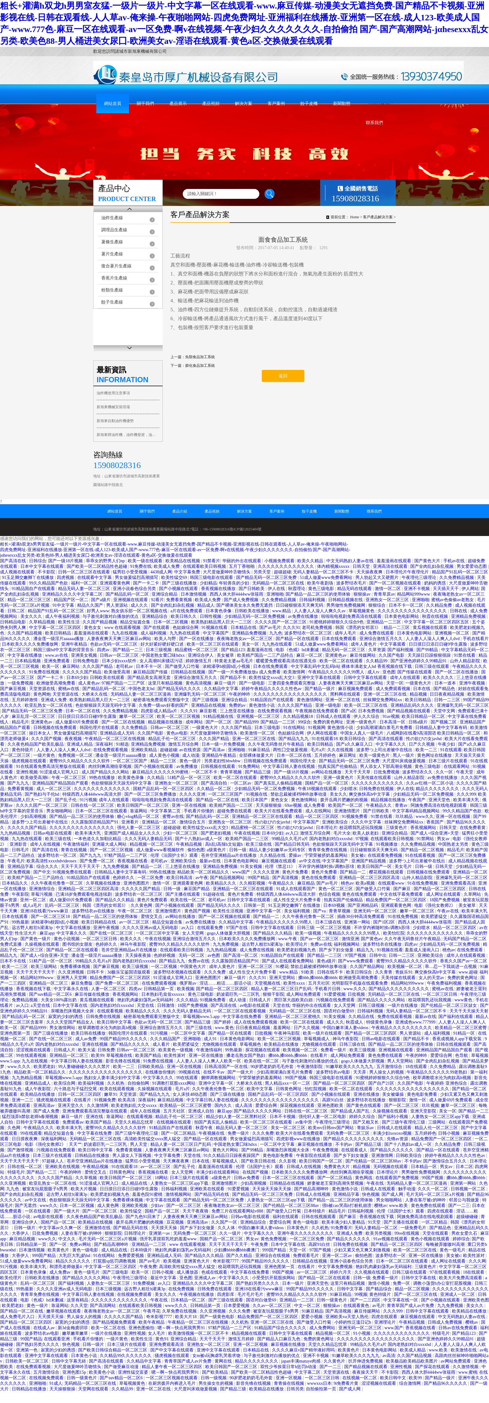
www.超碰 (468, 972)
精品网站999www (414, 594)
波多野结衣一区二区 (58, 855)
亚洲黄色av (336, 655)
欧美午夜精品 (152, 1322)
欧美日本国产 (255, 800)
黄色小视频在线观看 (431, 1239)
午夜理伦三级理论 (419, 577)
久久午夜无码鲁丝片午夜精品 (276, 744)
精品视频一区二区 (333, 1333)
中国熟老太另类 (454, 844)
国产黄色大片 (427, 561)
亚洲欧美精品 (144, 750)
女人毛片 (157, 1333)
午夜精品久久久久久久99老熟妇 (437, 1072)
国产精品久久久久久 (131, 1044)
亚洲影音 (19, 844)
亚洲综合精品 (165, 594)
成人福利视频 (154, 633)
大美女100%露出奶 (59, 1000)
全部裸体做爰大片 (257, 755)
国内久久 (224, 1105)
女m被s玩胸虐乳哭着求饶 (217, 1355)
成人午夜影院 (38, 1089)
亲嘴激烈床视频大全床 (73, 1011)
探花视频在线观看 (263, 1050)
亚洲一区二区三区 (256, 966)
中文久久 (67, 1239)
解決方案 (243, 103)
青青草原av (384, 594)
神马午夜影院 (133, 944)
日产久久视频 (422, 744)
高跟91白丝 (333, 1100)
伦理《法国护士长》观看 (174, 855)
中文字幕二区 (308, 1372)
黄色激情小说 (262, 705)
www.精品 (282, 611)
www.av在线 (57, 655)
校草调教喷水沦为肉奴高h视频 (108, 1027)
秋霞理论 (297, 588)
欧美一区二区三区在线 (366, 705)
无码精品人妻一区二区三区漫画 (141, 694)
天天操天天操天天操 (272, 1189)
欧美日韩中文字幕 (115, 1022)
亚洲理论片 (385, 1322)
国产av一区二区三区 (320, 938)
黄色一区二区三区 (336, 888)
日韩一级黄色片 (332, 1300)
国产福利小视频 (393, 1116)
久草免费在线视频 (180, 1311)
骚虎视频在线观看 (30, 761)
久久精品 (156, 777)
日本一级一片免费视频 (224, 744)
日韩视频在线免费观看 (55, 727)
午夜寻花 (151, 1311)
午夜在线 (375, 1183)
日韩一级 (238, 850)
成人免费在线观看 (377, 633)
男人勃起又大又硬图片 (377, 577)
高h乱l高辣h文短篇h (224, 844)
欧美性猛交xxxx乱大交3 (272, 677)
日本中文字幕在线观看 (42, 566)
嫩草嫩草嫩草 (75, 1333)
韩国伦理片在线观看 (100, 727)
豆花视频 (175, 1222)
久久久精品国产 (166, 1039)
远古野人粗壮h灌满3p (33, 927)
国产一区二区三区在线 (416, 1294)
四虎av (104, 649)
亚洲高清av (44, 1105)
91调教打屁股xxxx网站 (174, 1083)
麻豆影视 (208, 711)
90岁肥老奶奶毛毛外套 (272, 1066)
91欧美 (308, 972)
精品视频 (419, 694)
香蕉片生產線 (114, 278)
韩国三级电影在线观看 (212, 577)
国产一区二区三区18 (51, 916)
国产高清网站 (103, 1305)
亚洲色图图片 (137, 883)
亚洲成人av (205, 1277)
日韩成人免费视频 (445, 1322)
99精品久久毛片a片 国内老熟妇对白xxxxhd (312, 838)
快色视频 (370, 1194)
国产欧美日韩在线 (259, 1161)
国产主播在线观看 (183, 894)
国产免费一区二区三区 (117, 983)
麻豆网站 (71, 666)
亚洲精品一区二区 (160, 822)
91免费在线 (141, 566)
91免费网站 (249, 766)
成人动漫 (190, 755)
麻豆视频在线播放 (315, 1144)
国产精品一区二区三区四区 (440, 888)
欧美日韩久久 (184, 616)
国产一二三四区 (366, 1300)
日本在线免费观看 (339, 638)
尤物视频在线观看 (220, 1044)
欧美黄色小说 (102, 1372)
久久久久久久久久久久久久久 (286, 566)
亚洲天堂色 (439, 800)
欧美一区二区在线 (109, 1328)
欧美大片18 (186, 1316)
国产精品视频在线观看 (409, 711)
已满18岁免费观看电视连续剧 (84, 894)
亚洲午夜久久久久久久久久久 (306, 1233)
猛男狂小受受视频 (130, 572)
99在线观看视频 (32, 1055)
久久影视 (288, 1161)
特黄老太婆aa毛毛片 (234, 661)
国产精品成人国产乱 (351, 1111)
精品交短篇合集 (136, 622)
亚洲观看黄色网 (115, 583)
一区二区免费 (151, 877)
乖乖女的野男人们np (106, 561)
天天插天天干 (446, 588)
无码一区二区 (192, 955)
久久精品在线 (273, 855)
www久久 (425, 816)
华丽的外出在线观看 (242, 561)
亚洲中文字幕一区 (264, 911)
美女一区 (251, 644)
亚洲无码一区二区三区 (375, 911)
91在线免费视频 (423, 883)
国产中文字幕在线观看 (172, 1350)
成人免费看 (314, 805)
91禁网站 (426, 838)
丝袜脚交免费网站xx (383, 699)
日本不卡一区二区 (406, 605)
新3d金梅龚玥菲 (73, 1328)
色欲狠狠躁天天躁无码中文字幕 (106, 705)
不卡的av (344, 1144)
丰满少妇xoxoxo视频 (393, 1133)
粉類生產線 (112, 290)
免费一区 (402, 1283)
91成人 (55, 1383)
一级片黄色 (44, 755)
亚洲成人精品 (80, 744)
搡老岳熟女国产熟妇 (246, 1055)
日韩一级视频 (214, 1378)
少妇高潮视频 (34, 816)
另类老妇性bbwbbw (223, 761)
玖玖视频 (430, 1105)
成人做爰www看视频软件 (161, 850)
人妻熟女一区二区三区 (109, 1283)
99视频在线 (189, 1072)
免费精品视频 (25, 1000)
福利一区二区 (84, 583)
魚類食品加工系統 (200, 357)
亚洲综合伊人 (201, 655)
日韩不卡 (96, 972)
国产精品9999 (34, 1027)
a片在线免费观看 (187, 611)
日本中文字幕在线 (71, 1005)
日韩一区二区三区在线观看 (84, 572)
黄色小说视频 (67, 938)
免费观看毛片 (306, 1255)
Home (354, 217)
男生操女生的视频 (216, 1383)
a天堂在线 (41, 1005)
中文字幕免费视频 (336, 1266)
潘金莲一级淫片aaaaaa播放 (59, 638)
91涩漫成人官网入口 (60, 772)
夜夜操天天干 (365, 1372)
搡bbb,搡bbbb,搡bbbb (317, 977)
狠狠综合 (377, 605)
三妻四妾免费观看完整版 (292, 683)
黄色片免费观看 (153, 900)
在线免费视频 (181, 1289)
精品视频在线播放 (166, 722)
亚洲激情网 (382, 1155)
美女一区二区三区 (289, 1127)
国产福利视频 (401, 649)
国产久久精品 (239, 1255)
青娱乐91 (403, 972)
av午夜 (201, 877)
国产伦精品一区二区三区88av (374, 1161)
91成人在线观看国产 (296, 888)
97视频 (361, 838)
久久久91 (291, 627)
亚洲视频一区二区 (452, 633)
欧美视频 (185, 988)
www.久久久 (354, 988)
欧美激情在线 (464, 1350)
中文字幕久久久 (391, 744)
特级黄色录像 (379, 1022)
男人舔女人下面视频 (132, 1155)
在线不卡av (214, 1072)
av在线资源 (190, 750)
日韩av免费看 (247, 1177)
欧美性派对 (175, 1055)
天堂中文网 (444, 711)
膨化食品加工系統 (200, 365)
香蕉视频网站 (423, 827)
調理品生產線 (114, 230)
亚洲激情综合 (42, 888)
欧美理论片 (297, 944)
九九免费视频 (116, 866)
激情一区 (162, 883)
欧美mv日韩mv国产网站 (331, 1127)
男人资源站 (117, 605)
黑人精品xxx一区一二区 (288, 1083)
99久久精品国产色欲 (49, 583)
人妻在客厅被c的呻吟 (426, 1200)
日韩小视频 (449, 1133)
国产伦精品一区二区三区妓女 (449, 1005)
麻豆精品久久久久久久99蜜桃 (161, 772)
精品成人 (206, 605)
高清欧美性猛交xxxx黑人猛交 (153, 1139)
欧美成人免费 (167, 566)
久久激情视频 (466, 1366)
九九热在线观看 (185, 633)
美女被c (358, 855)
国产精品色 (444, 688)
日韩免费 (106, 1050)
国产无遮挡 (26, 1205)
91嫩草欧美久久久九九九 (350, 1066)
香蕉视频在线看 (133, 861)
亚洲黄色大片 (197, 1261)
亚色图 (388, 672)
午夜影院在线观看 (314, 1155)
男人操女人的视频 (387, 1072)
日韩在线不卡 (330, 972)
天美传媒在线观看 (374, 777)
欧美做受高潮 (117, 672)
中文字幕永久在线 (72, 988)
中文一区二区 (307, 1305)
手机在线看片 (476, 638)
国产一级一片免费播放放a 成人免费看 (245, 672)
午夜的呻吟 (240, 694)
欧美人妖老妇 (366, 833)
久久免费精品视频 (457, 577)
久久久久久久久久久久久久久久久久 (413, 611)
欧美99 (97, 1055)
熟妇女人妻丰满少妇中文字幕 (112, 1077)
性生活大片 (26, 933)
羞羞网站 (282, 1027)
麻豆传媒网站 (363, 655)
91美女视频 (251, 866)
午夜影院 (20, 894)
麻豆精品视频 (171, 1100)
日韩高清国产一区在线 (226, 1066)
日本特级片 (315, 1211)
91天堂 (375, 1222)
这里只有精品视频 (166, 683)
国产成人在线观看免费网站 (288, 961)
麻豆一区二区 (310, 655)
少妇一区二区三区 (181, 833)
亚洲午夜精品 (74, 644)
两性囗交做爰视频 (291, 750)
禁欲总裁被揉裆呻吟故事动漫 (299, 794)
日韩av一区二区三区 (120, 655)
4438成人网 (161, 572)
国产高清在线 (13, 561)
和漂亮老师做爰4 (66, 1266)
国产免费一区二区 (97, 861)
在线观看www (392, 883)
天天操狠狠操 (269, 805)
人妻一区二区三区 (109, 988)
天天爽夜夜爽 (176, 1161)
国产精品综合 (379, 1289)
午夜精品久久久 (39, 1127)
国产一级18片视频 (66, 561)
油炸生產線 (112, 218)
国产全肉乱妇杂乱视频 (432, 566)
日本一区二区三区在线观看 (101, 811)
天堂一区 (394, 683)
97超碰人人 (53, 1161)
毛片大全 (342, 833)
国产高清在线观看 (386, 738)
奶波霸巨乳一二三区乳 (238, 994)
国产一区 (58, 1244)
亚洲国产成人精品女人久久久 (132, 833)
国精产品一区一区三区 (327, 783)
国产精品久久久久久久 (392, 1150)
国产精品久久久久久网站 (381, 1000)
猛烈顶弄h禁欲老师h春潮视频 (30, 1116)
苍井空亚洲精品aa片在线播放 (229, 855)
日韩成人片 (260, 1000)
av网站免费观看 (456, 1361)
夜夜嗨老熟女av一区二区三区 (245, 638)
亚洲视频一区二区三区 (258, 716)
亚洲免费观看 (57, 661)
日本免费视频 (371, 711)
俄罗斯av (188, 983)
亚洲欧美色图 (476, 1300)
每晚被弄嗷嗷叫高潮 (446, 1244)
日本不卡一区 (149, 666)
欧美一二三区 (15, 966)
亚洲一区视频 (289, 1378)
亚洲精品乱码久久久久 (413, 705)
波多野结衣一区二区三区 (308, 633)
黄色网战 (364, 1177)
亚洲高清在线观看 (391, 566)
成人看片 (162, 1044)
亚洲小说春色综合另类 (135, 588)
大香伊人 (21, 1233)
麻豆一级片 (225, 683)
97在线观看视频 (445, 1272)
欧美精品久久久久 (143, 1011)
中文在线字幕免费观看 (402, 894)
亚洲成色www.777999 (416, 1022)
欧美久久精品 (310, 561)
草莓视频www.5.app (202, 1016)
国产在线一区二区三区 (112, 933)
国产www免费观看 (356, 961)
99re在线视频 (407, 1233)
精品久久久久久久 (73, 1261)
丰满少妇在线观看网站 (218, 1172)
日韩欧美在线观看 (108, 677)
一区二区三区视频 (334, 927)
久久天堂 (79, 1305)
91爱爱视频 (334, 994)
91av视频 (390, 716)
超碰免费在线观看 (235, 811)
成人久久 (140, 605)
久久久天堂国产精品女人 (70, 1022)
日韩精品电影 (13, 622)
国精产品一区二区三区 (222, 1239)
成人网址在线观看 (444, 894)
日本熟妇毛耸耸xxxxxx (163, 994)
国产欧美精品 (215, 1372)
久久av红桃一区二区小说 (430, 783)
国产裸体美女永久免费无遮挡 (245, 605)
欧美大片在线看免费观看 (279, 811)
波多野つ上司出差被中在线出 (385, 750)
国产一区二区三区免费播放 (151, 794)
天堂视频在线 (268, 983)
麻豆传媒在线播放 (93, 994)
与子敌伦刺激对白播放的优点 (111, 616)
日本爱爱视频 (237, 1305)
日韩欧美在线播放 (252, 611)
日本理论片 (326, 827)
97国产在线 (237, 927)
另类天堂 (262, 572)
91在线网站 (294, 727)
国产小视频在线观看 (179, 588)
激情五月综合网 (184, 744)
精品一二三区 (397, 627)
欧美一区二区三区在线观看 (213, 644)
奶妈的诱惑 (435, 583)
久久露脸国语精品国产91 (95, 822)
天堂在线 (146, 1005)
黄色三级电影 (321, 588)
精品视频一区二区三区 (152, 844)
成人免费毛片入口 (18, 1316)
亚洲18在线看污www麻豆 (45, 911)
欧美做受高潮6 (35, 777)
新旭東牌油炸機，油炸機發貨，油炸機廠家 (128, 435)
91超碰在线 (214, 894)
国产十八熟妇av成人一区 (199, 838)
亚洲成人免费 (54, 699)
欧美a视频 (366, 883)
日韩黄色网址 (289, 1089)
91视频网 (316, 727)
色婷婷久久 (124, 877)
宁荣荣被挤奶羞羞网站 (326, 855)
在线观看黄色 (356, 1305)
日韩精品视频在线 (346, 599)
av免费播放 (187, 766)
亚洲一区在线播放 (206, 1055)
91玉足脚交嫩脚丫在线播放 (28, 577)
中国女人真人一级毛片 (362, 733)
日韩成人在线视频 (304, 1166)
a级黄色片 (217, 850)
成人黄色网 (108, 1205)
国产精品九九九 (294, 738)
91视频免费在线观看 (72, 872)
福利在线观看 (286, 1216)
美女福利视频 (297, 911)
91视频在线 (257, 794)
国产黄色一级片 (36, 938)
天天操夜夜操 (138, 955)
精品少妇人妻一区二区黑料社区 (237, 1116)
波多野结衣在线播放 (383, 944)
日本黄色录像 (219, 611)
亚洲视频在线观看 (131, 599)
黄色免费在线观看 (386, 1055)
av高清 (388, 1355)
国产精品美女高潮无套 (149, 677)
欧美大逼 (86, 1050)
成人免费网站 (322, 1328)
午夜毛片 (16, 861)
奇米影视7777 (226, 1261)
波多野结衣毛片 (352, 583)
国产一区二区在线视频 (124, 722)
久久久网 (477, 1261)
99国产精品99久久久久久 (124, 1039)
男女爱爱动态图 (472, 566)
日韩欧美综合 (409, 1155)
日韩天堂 (362, 566)
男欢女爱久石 (465, 1233)
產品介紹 (179, 511)
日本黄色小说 (84, 1355)
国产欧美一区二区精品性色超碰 (97, 566)
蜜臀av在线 (173, 816)
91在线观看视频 (421, 855)
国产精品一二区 (147, 866)
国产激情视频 (21, 1150)
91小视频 (362, 1333)
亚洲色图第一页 (15, 1033)
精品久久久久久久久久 (438, 788)
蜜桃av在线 (69, 688)
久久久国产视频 (47, 738)
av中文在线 (309, 861)
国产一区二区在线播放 (457, 672)
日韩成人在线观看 (334, 716)
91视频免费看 (355, 816)
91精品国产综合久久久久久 (280, 1328)
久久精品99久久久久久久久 (126, 1355)
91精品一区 (464, 1033)
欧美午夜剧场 (320, 583)
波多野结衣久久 (418, 772)
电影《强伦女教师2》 (435, 905)
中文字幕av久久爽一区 (61, 1227)
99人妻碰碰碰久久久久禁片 (84, 1066)
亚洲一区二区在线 (343, 699)
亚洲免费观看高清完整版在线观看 (95, 1111)
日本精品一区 (424, 1166)
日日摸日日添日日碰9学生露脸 (438, 644)
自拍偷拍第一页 (321, 1389)
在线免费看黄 (473, 827)
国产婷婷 (223, 1022)
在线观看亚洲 (57, 1339)
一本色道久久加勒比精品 (98, 838)
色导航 (462, 1055)
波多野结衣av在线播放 (94, 911)
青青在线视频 (74, 850)
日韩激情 (166, 1005)
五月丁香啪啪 (242, 566)
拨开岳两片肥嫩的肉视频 (344, 800)
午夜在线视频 (247, 833)
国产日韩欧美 (252, 588)
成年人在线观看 (405, 677)
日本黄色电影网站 (402, 616)
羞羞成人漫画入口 (423, 950)
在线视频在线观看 (174, 1122)
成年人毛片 (346, 633)
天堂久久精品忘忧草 (135, 1122)
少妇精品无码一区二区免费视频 (255, 616)
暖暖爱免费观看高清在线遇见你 (287, 661)
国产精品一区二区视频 (423, 850)
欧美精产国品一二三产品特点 (266, 655)
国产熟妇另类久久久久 (258, 1283)
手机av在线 (454, 561)
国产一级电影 (252, 683)
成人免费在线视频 (257, 950)
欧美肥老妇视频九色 (297, 950)
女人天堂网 (193, 933)
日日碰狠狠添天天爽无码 (300, 605)
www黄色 (464, 1000)
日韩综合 (37, 561)
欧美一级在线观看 (146, 561)
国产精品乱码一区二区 (128, 594)
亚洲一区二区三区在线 (385, 694)
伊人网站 (470, 588)
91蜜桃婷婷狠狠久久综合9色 (337, 622)
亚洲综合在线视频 (273, 1255)
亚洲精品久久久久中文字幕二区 (73, 594)
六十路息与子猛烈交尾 (76, 1089)
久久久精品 (187, 1000)
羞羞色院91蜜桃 (148, 1194)
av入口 (292, 833)
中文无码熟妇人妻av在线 (350, 561)
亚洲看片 (130, 822)
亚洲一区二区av (337, 1255)
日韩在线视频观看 (454, 1044)
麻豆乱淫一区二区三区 (34, 716)
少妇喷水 (348, 788)
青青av (402, 805)
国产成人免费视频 (242, 599)
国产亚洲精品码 (363, 905)
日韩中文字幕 (350, 1289)
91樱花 (282, 966)
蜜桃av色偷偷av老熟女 (453, 599)
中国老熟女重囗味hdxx (163, 655)
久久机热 (116, 1083)
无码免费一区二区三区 (348, 1133)
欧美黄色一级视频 (176, 1050)
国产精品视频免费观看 (115, 1322)
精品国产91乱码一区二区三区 (460, 572)
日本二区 (464, 1166)
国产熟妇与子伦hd (43, 794)
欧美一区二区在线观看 (342, 661)
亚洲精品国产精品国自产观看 (61, 783)
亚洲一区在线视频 (189, 805)
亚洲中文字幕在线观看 (319, 677)
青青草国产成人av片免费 (411, 1305)
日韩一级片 (25, 1227)
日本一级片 (293, 1283)
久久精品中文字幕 (222, 688)
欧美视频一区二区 (405, 966)
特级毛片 (16, 1172)
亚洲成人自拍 (201, 1111)
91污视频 (88, 800)
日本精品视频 (28, 661)
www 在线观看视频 (122, 627)
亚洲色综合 (456, 1083)
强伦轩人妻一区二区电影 (323, 1116)
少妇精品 (208, 583)
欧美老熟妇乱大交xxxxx (134, 1105)
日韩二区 (16, 611)
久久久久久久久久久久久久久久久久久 (290, 694)
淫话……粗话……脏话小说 (226, 983)
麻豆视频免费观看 (356, 688)
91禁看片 (211, 561)
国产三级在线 (199, 1027)
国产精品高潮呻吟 (312, 1189)
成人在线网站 (318, 811)
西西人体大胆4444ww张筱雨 (237, 594)
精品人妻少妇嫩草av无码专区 (277, 850)
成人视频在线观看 (18, 572)
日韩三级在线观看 (432, 666)
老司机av (125, 666)
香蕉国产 (435, 822)
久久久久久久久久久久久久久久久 (82, 827)
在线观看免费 (210, 927)
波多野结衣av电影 (333, 1072)
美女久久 (338, 794)
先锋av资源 (398, 1139)
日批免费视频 (387, 772)
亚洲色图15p (74, 1372)
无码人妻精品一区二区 (376, 1227)
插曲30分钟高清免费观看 (361, 916)
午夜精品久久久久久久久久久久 (402, 1027)
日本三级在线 (328, 922)
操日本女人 (40, 733)
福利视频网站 (347, 944)
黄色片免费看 (295, 872)
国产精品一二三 (128, 649)
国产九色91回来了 (143, 1216)
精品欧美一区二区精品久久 (203, 872)
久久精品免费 (439, 605)
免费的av (238, 705)
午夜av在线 (448, 911)
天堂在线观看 (435, 1233)
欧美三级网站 (44, 966)
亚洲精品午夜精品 (219, 755)
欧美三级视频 (135, 966)
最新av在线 (210, 861)
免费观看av (73, 1122)
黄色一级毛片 (453, 1250)
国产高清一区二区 (241, 955)
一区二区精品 (435, 1222)
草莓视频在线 (119, 1055)
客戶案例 (276, 103)
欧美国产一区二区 (346, 805)
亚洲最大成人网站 (110, 844)
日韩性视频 (211, 616)
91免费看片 (341, 1227)
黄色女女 (93, 627)
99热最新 (20, 922)
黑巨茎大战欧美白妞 (294, 1000)
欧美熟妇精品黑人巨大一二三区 (222, 622)
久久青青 (384, 972)
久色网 (14, 1127)
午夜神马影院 (287, 1033)
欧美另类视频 (379, 1233)
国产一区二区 (219, 722)
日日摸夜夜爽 (25, 1139)
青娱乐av (366, 1127)
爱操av (296, 855)
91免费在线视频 (45, 672)
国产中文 (42, 872)
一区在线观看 (38, 1211)
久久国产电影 (392, 655)
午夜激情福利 (76, 844)
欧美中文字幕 (260, 1089)
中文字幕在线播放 (25, 655)
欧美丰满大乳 (466, 800)
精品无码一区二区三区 (344, 649)
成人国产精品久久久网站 (106, 772)
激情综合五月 (193, 822)
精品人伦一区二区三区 (437, 1127)
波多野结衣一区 (391, 1255)
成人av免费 (86, 1039)
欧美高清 (127, 1100)
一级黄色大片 (419, 683)
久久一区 (445, 772)
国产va (320, 911)
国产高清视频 (285, 877)
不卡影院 (47, 572)
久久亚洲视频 (71, 972)
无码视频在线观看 (391, 1166)
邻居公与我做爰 (464, 1200)
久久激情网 (98, 1105)
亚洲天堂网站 (282, 977)
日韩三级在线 (352, 1044)
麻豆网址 (348, 755)
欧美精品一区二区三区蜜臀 (461, 1027)
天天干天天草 (358, 772)
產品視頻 (210, 103)
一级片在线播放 (403, 1005)
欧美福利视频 (91, 1083)
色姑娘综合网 (186, 627)
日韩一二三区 (447, 699)
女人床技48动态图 (190, 1094)
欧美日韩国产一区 (375, 866)
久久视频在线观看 (372, 1272)
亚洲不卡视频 (417, 588)
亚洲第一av (160, 1233)
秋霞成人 (355, 1022)
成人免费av (60, 1272)
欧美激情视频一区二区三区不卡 (199, 1333)
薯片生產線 (112, 254)
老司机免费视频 (317, 627)
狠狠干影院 (273, 994)
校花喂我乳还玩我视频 (361, 827)
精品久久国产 (90, 605)
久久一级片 (230, 1233)
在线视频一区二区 (360, 1378)
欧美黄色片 (59, 1250)
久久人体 (227, 1227)
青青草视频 (231, 772)
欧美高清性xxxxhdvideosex (52, 861)
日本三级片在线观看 (448, 761)
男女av (444, 838)
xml (383, 545)
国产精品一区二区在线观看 (72, 950)
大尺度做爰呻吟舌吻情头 (227, 572)
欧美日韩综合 (353, 738)
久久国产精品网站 (368, 966)
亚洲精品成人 (38, 1083)
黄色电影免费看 (422, 1094)
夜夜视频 (74, 738)
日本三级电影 (268, 727)
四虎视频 (66, 577)
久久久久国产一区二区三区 (281, 622)
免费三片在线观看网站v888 (238, 1211)
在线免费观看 (470, 950)
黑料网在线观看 (346, 694)
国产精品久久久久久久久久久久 (399, 988)
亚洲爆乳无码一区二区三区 (200, 694)
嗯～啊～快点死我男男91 (181, 1328)
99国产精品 (259, 877)
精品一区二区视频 (413, 1289)
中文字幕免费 (187, 572)
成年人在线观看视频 (466, 955)
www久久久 (176, 1305)
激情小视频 (379, 1283)
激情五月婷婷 (241, 1339)
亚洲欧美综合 (335, 822)
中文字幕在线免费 (95, 1133)
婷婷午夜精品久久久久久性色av (272, 688)
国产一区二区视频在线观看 (395, 583)
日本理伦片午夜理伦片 (408, 572)
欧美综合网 (65, 1083)
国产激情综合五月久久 (445, 1161)
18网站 (161, 1177)
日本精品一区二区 (189, 1300)
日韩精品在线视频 (189, 672)
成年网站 (195, 722)
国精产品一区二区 (163, 1211)
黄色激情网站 (310, 699)
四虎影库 (226, 1294)
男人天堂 (139, 1144)
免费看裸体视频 (75, 966)
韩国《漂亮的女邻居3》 (358, 627)
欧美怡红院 (394, 933)
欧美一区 (51, 666)
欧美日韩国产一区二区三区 (143, 805)
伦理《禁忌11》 (280, 866)
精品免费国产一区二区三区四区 (397, 900)
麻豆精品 (306, 883)
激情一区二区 (388, 588)
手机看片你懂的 (199, 811)
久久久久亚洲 (193, 794)
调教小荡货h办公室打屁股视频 (443, 1283)
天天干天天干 (213, 1339)
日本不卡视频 (283, 1116)
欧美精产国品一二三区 (231, 805)
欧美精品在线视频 (183, 561)
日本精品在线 (244, 627)
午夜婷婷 (435, 1083)
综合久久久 (47, 866)
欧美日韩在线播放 (89, 1033)
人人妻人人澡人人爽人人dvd (433, 638)
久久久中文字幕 (366, 822)
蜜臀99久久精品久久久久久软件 (80, 761)
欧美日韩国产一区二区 (321, 1161)
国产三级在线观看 (226, 1300)
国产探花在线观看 (433, 1366)
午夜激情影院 (310, 1066)
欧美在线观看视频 (118, 1089)
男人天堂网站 (400, 1061)
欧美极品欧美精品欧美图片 (412, 1361)
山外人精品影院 (465, 661)
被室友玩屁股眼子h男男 (45, 1189)
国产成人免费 (47, 1111)
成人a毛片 (33, 905)
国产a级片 (101, 599)
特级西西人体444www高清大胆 (92, 794)
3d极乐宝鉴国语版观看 (129, 972)
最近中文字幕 (164, 1277)
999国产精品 (274, 1250)
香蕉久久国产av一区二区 (463, 961)
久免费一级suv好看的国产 (164, 705)
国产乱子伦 (66, 800)
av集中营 (304, 1122)
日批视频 (357, 994)
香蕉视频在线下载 (34, 988)
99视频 (360, 1294)
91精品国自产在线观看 (34, 588)
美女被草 (226, 655)
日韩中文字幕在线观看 (366, 677)
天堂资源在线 (42, 688)
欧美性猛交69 (174, 577)
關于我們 (145, 103)
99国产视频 (296, 1077)
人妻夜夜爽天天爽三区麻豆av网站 (120, 638)
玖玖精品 (404, 816)
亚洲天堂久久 (71, 1105)
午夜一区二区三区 (69, 777)
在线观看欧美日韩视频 (205, 566)
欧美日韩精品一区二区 (424, 716)
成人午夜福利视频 (63, 616)
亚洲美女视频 (84, 655)
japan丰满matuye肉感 (301, 1361)
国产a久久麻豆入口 (355, 744)
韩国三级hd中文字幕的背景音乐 (64, 649)
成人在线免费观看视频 (256, 1022)
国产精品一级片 (320, 688)
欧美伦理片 (11, 1277)
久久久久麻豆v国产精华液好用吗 (304, 1350)
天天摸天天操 (164, 1227)
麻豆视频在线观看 (279, 861)
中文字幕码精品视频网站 (416, 811)
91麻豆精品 (259, 750)
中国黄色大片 (193, 966)
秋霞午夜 (204, 1127)
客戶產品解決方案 (378, 217)
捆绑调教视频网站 (219, 1077)
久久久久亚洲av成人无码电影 (150, 927)
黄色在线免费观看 (319, 877)
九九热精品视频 (15, 833)
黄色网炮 (42, 694)
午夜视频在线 (212, 1133)
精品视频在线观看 (249, 1333)
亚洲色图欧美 (331, 1105)
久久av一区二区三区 (272, 1305)
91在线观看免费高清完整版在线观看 (51, 766)
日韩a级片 (418, 722)
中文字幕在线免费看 (243, 1016)
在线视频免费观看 (135, 1294)
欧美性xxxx (294, 983)
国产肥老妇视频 (216, 833)
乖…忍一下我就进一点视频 (451, 966)
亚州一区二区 (33, 900)
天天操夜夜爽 (370, 572)
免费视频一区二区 (76, 755)
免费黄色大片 (337, 1166)
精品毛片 (20, 722)
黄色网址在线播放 (435, 755)
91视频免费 (105, 1100)
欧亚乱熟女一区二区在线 (49, 705)
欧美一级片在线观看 (323, 1033)
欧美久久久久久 (439, 677)
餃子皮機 (309, 103)
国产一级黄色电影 (218, 1316)
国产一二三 (459, 1205)
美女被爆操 (393, 1094)
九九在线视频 (125, 633)
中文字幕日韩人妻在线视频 (289, 766)
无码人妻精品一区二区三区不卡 (324, 572)
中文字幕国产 (216, 633)
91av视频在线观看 (391, 1239)
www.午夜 (288, 938)
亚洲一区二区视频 (251, 1344)
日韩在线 (459, 611)
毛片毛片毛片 (251, 1294)
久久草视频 (86, 1177)
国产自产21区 (381, 1083)
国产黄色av (371, 938)
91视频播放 (387, 844)
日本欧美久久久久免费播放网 (30, 644)
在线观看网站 (457, 766)
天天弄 (360, 1072)
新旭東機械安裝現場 (113, 407)
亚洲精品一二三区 (384, 622)
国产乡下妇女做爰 (337, 950)
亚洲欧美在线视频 (63, 1166)
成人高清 (244, 1105)
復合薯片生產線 (116, 266)
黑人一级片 (404, 755)
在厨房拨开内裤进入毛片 (172, 1383)
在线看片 (319, 1055)
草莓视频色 (251, 1044)
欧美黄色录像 (131, 777)
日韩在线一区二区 (25, 1166)
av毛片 (378, 1305)
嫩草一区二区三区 (137, 716)
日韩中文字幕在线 (419, 1277)
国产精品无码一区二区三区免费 (267, 577)
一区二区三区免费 (307, 1239)
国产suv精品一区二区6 (51, 994)
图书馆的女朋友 (78, 944)
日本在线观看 (15, 916)
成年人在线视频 (45, 844)
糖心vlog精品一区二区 (138, 816)
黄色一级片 (190, 761)
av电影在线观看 (255, 1005)
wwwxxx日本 (319, 1383)
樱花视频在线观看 (387, 872)
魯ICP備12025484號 (245, 529)
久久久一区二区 (433, 1189)
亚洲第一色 (27, 1350)
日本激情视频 (194, 594)
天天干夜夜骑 (196, 1211)
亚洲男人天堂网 (72, 977)
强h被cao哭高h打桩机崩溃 (347, 1205)
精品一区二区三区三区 (29, 599)
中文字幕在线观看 (164, 1200)
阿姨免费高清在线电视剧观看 (439, 805)
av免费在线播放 (303, 616)
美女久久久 (31, 616)
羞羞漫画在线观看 (394, 561)
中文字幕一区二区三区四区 (55, 627)
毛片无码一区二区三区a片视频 (435, 1194)
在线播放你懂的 (161, 1072)
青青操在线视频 (289, 1383)
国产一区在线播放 (197, 638)
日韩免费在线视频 (377, 788)
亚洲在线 (95, 1116)
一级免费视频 (21, 683)
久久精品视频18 (298, 716)
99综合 (304, 722)
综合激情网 (410, 1383)
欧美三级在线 (58, 838)
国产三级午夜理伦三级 (404, 1122)
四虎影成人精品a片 (159, 711)
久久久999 (466, 794)
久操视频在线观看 (43, 944)
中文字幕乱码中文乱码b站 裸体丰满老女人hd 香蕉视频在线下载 (352, 666)
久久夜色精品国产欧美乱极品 (36, 744)
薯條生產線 (112, 242)
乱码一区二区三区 (63, 905)
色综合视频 (329, 894)
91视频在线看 (215, 627)
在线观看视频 (110, 1011)
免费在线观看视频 (395, 1016)
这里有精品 (78, 1300)
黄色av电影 (177, 733)
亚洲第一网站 (357, 922)
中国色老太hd (142, 688)
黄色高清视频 (199, 683)
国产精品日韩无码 (293, 844)
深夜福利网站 (54, 1139)
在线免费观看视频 (275, 711)
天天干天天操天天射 (468, 1011)
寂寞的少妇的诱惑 (66, 1016)
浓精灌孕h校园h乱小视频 (227, 666)
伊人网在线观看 (322, 733)
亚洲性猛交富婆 (133, 1372)
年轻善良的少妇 (234, 583)
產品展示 (178, 103)
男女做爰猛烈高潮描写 (137, 577)
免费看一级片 (334, 1050)
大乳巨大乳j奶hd (75, 1255)
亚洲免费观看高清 (459, 883)
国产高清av (214, 750)
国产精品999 (246, 722)
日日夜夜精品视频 (448, 694)
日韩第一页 (255, 905)
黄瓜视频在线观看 (431, 627)
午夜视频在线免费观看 (317, 711)
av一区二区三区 (134, 922)
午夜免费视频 (326, 1150)
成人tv (373, 672)
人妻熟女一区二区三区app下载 (440, 1116)
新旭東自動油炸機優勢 (115, 421)
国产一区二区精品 (179, 1133)
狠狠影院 (398, 1100)
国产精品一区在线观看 (298, 638)
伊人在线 (277, 588)
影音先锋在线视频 (123, 1061)
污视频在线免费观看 (336, 1000)
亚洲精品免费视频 (469, 616)
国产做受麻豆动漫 (122, 1366)
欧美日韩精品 (58, 633)
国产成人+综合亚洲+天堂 (435, 833)
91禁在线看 (465, 655)
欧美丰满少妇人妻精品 (344, 1222)
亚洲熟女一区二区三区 (388, 599)
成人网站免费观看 (304, 994)
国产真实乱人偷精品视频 (278, 783)
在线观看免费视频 (385, 855)
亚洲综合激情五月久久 (381, 638)
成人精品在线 (134, 1183)
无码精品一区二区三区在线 (278, 583)
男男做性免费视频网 (346, 605)
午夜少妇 (447, 744)
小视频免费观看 (280, 561)
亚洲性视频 (27, 772)
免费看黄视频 (179, 599)
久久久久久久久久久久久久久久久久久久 (280, 1100)
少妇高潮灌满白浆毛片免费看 (385, 727)
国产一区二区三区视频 (112, 850)
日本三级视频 (159, 649)
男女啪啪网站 (59, 811)
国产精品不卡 (233, 677)
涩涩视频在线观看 (34, 1050)
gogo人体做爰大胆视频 (229, 933)
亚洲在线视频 (95, 1044)
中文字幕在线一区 (401, 1300)
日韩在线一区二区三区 (93, 805)
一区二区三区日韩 (100, 938)
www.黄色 (224, 1027)
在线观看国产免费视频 (397, 1177)
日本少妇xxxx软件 (120, 661)
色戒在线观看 (214, 1272)
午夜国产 (417, 800)
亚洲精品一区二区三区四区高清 (370, 877)
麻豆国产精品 (197, 888)
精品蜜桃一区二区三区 (197, 649)
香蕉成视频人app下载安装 (457, 1039)
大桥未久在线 (95, 694)
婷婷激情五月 (199, 661)
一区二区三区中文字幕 (158, 933)
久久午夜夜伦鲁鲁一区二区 (57, 883)
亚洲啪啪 (275, 594)
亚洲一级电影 (328, 705)
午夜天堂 (465, 772)
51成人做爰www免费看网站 (326, 577)
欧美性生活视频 (228, 911)
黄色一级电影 (306, 1222)
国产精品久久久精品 (115, 900)
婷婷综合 (461, 1239)
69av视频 (293, 805)
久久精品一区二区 (214, 788)
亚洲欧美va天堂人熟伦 (347, 1316)
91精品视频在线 (219, 716)
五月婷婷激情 (25, 699)
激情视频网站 (179, 1194)
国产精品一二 (353, 872)
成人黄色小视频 (165, 755)
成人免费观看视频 (394, 688)
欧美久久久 (131, 938)
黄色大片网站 (226, 1150)
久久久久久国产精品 (82, 672)
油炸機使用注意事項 (113, 393)
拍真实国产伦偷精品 (338, 766)
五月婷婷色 (325, 755)
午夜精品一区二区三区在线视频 (115, 738)
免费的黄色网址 (329, 722)
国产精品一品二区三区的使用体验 (319, 594)
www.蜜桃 (467, 1372)
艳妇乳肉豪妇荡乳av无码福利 (145, 1000)
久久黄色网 (142, 905)
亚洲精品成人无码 (118, 733)
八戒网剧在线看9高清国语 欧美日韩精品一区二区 (434, 733)
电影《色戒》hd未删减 (298, 649)
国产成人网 (393, 1194)
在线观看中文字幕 (95, 577)
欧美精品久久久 (221, 883)
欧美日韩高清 (180, 877)
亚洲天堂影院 (423, 1111)
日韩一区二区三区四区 (80, 1094)
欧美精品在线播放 (282, 1044)
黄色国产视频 (197, 911)
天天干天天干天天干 (81, 866)
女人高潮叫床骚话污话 (162, 661)
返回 (283, 376)
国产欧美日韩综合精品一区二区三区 (113, 1350)
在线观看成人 (354, 1150)
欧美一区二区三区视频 (179, 716)
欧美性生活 (69, 622)
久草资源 (377, 649)
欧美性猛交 (131, 1211)
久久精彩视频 (252, 883)
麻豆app (47, 933)
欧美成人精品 (413, 1350)
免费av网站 (80, 1244)
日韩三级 (305, 927)
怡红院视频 (316, 1089)
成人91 (211, 1039)
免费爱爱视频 (131, 1255)
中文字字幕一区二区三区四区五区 (437, 622)
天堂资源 (128, 1094)
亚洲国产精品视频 (369, 861)
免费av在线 (321, 944)
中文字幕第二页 (166, 811)
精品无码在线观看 (355, 588)
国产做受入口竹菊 (183, 666)
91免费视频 (144, 1283)
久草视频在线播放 (104, 883)
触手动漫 (407, 1189)
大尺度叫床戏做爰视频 (404, 761)
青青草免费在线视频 (328, 850)
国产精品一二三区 (278, 722)
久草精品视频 (42, 622)
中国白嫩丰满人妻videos (346, 1027)
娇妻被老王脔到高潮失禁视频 (336, 1183)
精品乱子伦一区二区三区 (172, 738)
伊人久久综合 (367, 716)
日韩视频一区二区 (469, 1189)
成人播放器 (188, 1272)
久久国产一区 (224, 1222)
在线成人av (44, 1328)
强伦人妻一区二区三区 (139, 827)
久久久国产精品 (98, 666)
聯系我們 (374, 122)
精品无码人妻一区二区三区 (84, 588)
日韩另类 (295, 1389)
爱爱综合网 (441, 1055)
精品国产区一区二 (72, 599)
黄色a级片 (326, 961)
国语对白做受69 (339, 1011)
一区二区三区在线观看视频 (240, 1011)
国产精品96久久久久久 (446, 1383)
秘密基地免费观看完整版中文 (161, 699)
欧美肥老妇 (45, 1066)
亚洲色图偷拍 (142, 1328)
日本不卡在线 (13, 961)
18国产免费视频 (445, 900)
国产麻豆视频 (13, 688)
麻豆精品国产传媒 (151, 672)
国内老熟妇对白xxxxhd (112, 1005)
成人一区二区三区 (54, 788)
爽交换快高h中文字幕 (370, 794)
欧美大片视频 (84, 1189)
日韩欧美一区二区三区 (27, 1361)
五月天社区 (319, 983)
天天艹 (75, 1144)
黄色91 (161, 1339)
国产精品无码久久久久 (179, 688)
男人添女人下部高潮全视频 (386, 766)
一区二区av (241, 783)
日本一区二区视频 (171, 622)
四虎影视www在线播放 (298, 1139)
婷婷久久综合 (362, 1116)
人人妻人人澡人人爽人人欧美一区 (209, 1061)
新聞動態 (341, 103)
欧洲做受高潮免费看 (56, 683)
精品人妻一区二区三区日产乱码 (282, 988)
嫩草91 (110, 1094)
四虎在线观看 (440, 1211)
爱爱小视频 (312, 1316)
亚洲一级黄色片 (362, 722)
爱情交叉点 (152, 916)
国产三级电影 (116, 1272)
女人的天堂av (432, 977)
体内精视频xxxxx (334, 566)
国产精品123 (233, 649)
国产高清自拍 (214, 783)
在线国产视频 (256, 1172)
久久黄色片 (335, 1361)
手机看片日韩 (328, 988)
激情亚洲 (350, 938)
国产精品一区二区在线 (218, 800)
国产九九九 (18, 783)
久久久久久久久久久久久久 (377, 783)
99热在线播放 (102, 777)
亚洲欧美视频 (135, 1205)
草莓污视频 (42, 894)
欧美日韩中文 (393, 1378)
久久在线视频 (340, 750)
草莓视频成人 (317, 1039)
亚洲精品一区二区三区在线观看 (263, 816)
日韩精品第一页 (159, 988)
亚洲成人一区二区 (458, 1294)
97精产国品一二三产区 (124, 683)
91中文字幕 (63, 605)
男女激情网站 (63, 1027)
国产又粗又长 (366, 1122)
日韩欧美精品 (151, 1066)
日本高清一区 (393, 722)
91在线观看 (451, 750)
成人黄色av (88, 683)
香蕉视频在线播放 (219, 588)
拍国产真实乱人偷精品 (216, 1122)
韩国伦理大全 (303, 761)
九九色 (275, 633)
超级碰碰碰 (467, 1216)
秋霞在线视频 (435, 616)
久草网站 (473, 894)
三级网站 (437, 1122)
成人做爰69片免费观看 (77, 722)
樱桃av (380, 1205)
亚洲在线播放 (367, 1094)
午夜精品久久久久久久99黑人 (337, 672)
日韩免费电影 (86, 661)
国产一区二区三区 (402, 1105)
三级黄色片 (397, 827)
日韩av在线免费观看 (458, 1328)
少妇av (158, 1205)
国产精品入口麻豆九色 (279, 1339)
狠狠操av (362, 594)
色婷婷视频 (165, 955)
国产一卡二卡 (146, 583)
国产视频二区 (444, 722)
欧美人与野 (165, 638)
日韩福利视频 (312, 599)
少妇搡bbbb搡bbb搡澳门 (237, 1250)
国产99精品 (427, 649)
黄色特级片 (23, 750)
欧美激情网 (294, 672)
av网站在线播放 (327, 772)
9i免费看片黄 (346, 1383)
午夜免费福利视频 (445, 983)
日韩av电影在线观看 (53, 833)
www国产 (241, 872)
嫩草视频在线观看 (64, 1311)
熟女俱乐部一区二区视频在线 (140, 611)
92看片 (157, 599)
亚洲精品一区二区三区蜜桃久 (293, 1016)
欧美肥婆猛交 (434, 916)
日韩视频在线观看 (218, 766)
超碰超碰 (282, 572)
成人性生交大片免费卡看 (297, 900)
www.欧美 (399, 1205)
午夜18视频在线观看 (318, 788)
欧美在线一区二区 (188, 900)
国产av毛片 (270, 627)
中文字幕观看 (393, 644)
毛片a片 (318, 750)
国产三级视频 (205, 699)
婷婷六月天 (341, 1272)
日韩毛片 (21, 850)
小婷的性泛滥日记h (353, 1322)
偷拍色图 (196, 850)
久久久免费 (215, 972)
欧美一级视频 (308, 933)
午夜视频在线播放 (197, 1294)
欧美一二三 (427, 750)
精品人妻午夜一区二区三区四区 (172, 1366)
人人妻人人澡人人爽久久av (320, 611)
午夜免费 (260, 1244)
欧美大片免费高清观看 (461, 1277)
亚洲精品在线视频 (209, 705)
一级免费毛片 (414, 1227)
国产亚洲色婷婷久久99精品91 (419, 661)
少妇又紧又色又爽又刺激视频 (362, 1250)
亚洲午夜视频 (472, 683)
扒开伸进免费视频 (366, 1361)
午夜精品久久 (379, 805)
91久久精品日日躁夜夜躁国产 (232, 1155)
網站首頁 (112, 103)
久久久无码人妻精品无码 (148, 838)
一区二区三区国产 (130, 761)
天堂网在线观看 (94, 1389)
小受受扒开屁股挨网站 (274, 1277)
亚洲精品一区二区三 (49, 983)
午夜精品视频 (189, 844)
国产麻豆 (402, 888)
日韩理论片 (135, 1233)
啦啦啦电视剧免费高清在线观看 (352, 616)
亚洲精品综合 (155, 616)
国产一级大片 (241, 1072)
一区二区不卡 (205, 772)
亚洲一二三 (23, 1100)
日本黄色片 (298, 1227)
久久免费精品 (134, 727)
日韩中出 (378, 955)
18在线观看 (416, 1066)
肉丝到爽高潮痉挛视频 (110, 766)
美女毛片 (404, 866)
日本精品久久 (15, 883)
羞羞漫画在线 (260, 649)
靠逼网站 (139, 811)
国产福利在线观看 (456, 1016)
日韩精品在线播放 (93, 1155)
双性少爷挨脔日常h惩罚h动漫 (289, 1366)
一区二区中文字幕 (189, 1033)
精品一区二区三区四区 (317, 816)
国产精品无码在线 (212, 1194)
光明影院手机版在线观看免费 (360, 983)
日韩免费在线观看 (215, 1289)
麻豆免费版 (82, 983)
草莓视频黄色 (362, 611)
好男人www (98, 611)
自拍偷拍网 (138, 1083)
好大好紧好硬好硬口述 (162, 644)
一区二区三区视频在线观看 (172, 1378)
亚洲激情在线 (98, 1227)
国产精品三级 (258, 772)
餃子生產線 (112, 302)
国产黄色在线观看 (364, 1105)
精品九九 (366, 950)
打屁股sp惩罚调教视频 (115, 1261)
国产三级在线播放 (180, 583)
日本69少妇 (77, 677)
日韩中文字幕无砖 (69, 1361)
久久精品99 (377, 661)
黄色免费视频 (274, 1239)
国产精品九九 (172, 961)
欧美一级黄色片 (375, 755)
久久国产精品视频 (100, 622)
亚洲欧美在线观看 (208, 1189)
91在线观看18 (325, 738)
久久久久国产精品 (295, 705)
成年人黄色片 (364, 644)
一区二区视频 (164, 966)
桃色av (347, 883)
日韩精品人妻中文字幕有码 (441, 727)
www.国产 (393, 1328)
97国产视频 (356, 955)
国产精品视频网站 (228, 877)
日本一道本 (445, 683)
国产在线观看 (157, 627)
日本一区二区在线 (83, 711)
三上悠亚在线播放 (238, 711)
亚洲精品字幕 (21, 866)
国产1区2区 (384, 922)
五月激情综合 (389, 1066)
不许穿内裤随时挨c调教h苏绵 (326, 866)
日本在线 (422, 688)
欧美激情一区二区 (258, 733)
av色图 (214, 955)
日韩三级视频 (372, 1005)
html (391, 545)
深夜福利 (104, 744)
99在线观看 (187, 1077)
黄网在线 (224, 1361)
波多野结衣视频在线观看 (177, 972)
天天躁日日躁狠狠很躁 (430, 655)
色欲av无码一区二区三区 (114, 644)
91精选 (122, 744)
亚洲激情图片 (347, 811)
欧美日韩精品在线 (99, 922)
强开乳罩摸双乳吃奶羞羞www (169, 1239)
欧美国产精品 (148, 1055)
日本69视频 (334, 905)
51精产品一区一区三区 (189, 777)
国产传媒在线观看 (415, 672)
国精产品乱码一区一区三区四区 (164, 788)
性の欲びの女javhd (424, 738)
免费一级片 (239, 1133)
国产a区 (348, 711)
